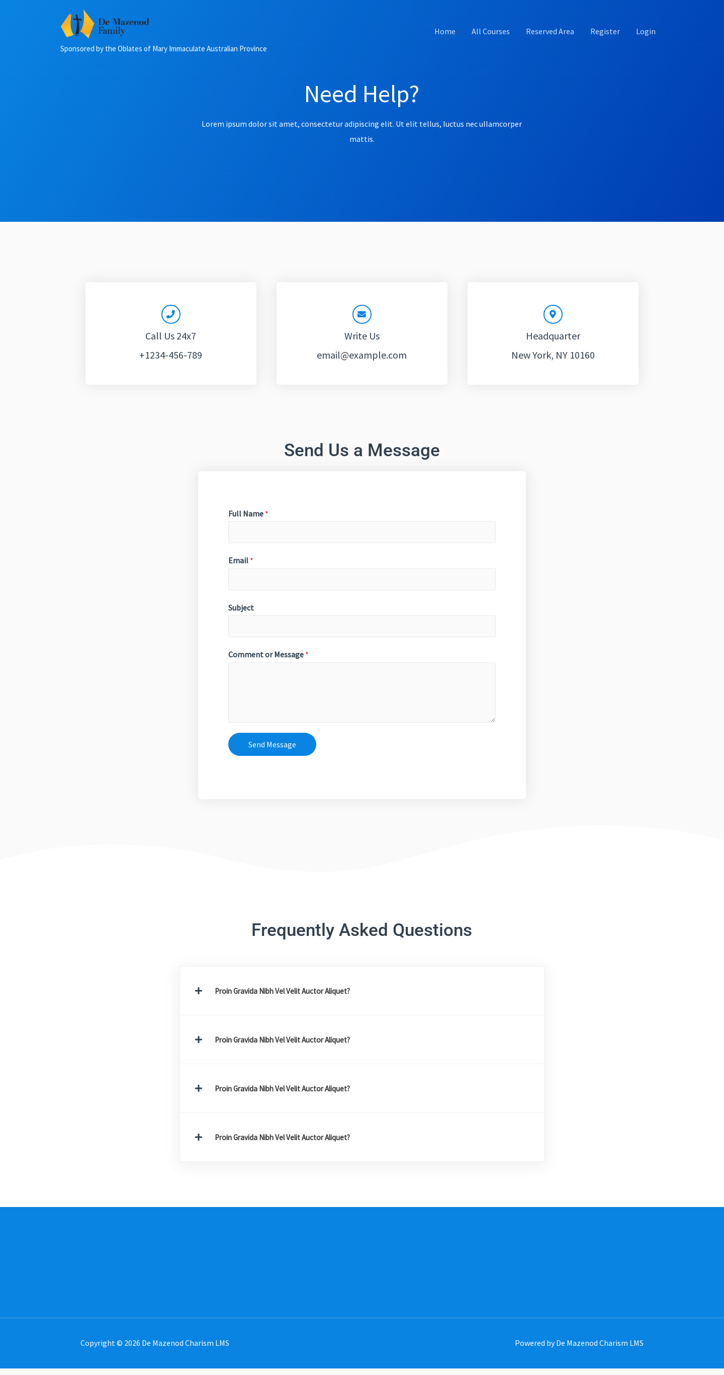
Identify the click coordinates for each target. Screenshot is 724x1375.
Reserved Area (550, 43)
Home (445, 43)
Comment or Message (268, 661)
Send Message (272, 751)
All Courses (491, 43)
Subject (241, 613)
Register (605, 43)
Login (646, 43)
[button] (362, 997)
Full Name (248, 516)
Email (240, 565)
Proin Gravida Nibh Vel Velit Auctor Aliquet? (289, 997)
